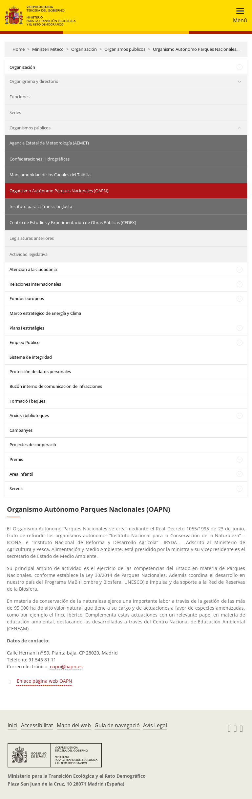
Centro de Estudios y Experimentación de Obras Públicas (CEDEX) (73, 222)
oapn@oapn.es (66, 666)
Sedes (15, 112)
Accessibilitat (37, 725)
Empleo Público (25, 342)
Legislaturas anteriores (32, 238)
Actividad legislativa (29, 254)
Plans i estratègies (27, 328)
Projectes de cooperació (33, 444)
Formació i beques (27, 401)
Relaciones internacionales (35, 284)
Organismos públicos (124, 49)
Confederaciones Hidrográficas (40, 159)
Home (18, 49)
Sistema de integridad (31, 357)
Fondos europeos (27, 298)
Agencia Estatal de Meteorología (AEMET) (49, 143)
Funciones (20, 97)
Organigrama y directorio (34, 81)
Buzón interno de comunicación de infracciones (56, 386)
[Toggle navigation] (238, 15)
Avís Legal (155, 725)
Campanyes (21, 430)
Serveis (16, 488)
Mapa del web (74, 725)
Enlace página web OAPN (44, 681)
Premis (16, 459)
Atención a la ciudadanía (33, 269)
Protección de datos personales (40, 371)
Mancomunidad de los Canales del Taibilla (50, 175)
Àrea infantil (21, 474)
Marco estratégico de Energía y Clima (45, 313)
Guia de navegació (117, 725)
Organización (84, 49)
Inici (12, 725)
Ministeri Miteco (48, 49)
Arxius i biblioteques (29, 415)
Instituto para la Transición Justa (41, 206)
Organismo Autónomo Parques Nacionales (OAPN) (202, 49)
